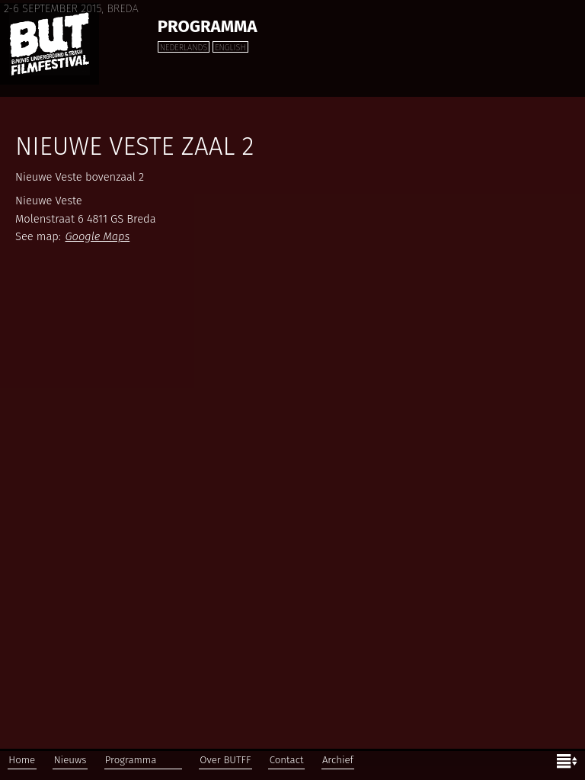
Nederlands (183, 48)
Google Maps (98, 236)
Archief (337, 760)
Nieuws (70, 760)
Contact (287, 760)
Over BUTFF (225, 760)
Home (21, 760)
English (230, 48)
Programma (207, 26)
